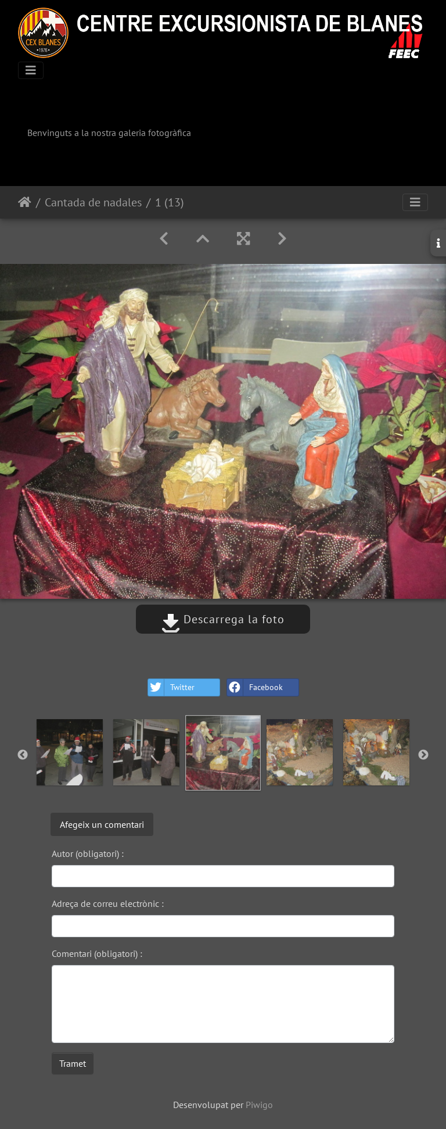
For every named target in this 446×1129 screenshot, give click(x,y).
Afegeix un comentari (102, 824)
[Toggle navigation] (31, 70)
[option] (69, 752)
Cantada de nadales (93, 202)
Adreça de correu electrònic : (108, 903)
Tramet (72, 1063)
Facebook (255, 687)
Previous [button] (22, 755)
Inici (24, 202)
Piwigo (259, 1104)
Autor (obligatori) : (88, 853)
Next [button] (423, 755)
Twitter (171, 687)
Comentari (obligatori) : (97, 953)
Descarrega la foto (223, 619)
